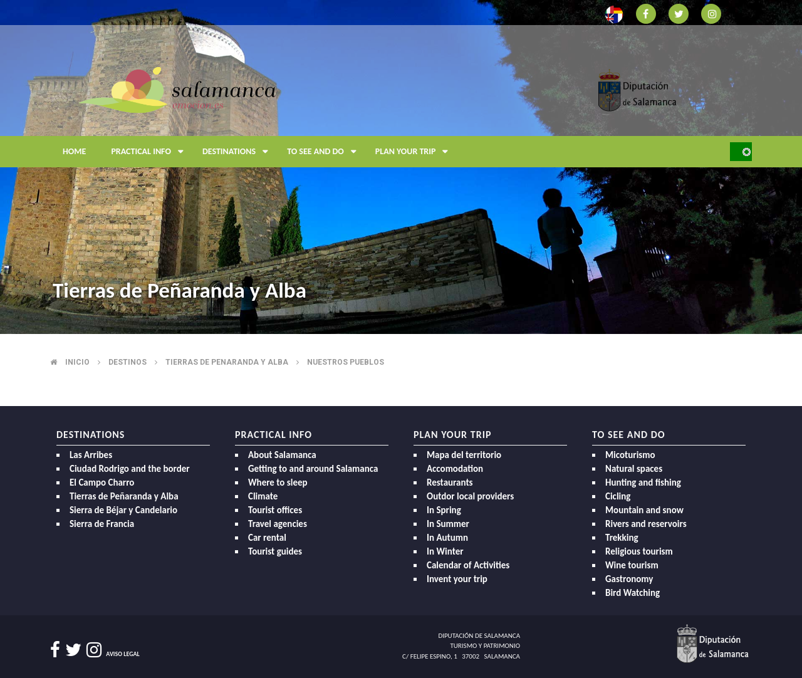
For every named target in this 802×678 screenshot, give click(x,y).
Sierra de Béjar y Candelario (123, 510)
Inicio (77, 362)
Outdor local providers (470, 496)
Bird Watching (632, 592)
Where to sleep (278, 482)
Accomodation (455, 468)
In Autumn (447, 537)
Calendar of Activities (468, 565)
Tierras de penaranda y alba (226, 362)
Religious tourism (639, 551)
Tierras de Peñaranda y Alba (124, 496)
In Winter (445, 551)
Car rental (267, 537)
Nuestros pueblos (345, 362)
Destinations (238, 151)
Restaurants (450, 482)
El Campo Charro (102, 482)
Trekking (621, 537)
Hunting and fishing (643, 482)
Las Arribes (91, 455)
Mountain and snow (644, 510)
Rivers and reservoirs (646, 523)
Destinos (127, 362)
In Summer (448, 523)
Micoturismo (630, 455)
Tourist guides (275, 551)
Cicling (617, 496)
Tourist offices (275, 510)
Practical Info (150, 151)
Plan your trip (415, 151)
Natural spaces (633, 468)
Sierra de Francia (102, 523)
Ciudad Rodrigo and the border (130, 468)
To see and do (325, 151)
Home (74, 151)
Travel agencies (277, 523)
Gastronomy (629, 579)
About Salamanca (282, 455)
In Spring (444, 510)
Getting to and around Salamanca (313, 468)
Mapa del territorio (464, 455)
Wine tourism (632, 565)
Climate (263, 496)
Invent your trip (457, 579)
